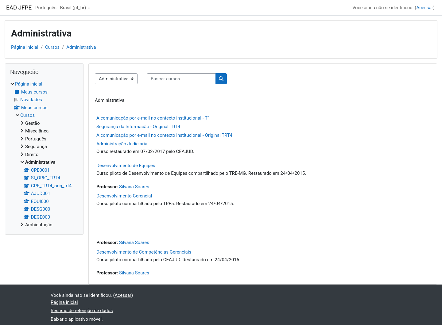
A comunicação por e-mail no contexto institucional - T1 (153, 118)
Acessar (424, 7)
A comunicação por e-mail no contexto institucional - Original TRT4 (164, 135)
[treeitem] (44, 154)
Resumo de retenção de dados (82, 310)
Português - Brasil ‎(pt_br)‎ (60, 7)
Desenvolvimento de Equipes (125, 165)
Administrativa (81, 47)
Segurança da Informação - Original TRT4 (138, 126)
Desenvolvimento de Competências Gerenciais (143, 252)
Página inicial (24, 47)
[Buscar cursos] (181, 79)
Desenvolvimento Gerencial (124, 196)
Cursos (52, 47)
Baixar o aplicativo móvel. (77, 319)
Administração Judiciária (121, 144)
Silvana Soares (134, 186)
